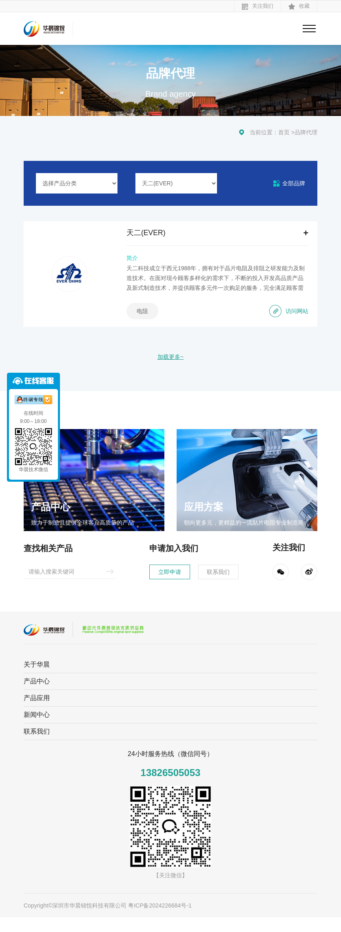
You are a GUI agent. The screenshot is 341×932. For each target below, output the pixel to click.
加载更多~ (170, 369)
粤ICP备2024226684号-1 (160, 920)
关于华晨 (37, 679)
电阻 (153, 318)
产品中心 (37, 695)
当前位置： (264, 132)
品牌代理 (305, 132)
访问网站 (285, 318)
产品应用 (37, 712)
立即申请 (161, 585)
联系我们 (226, 585)
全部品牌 (293, 183)
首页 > (286, 132)
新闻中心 (37, 729)
